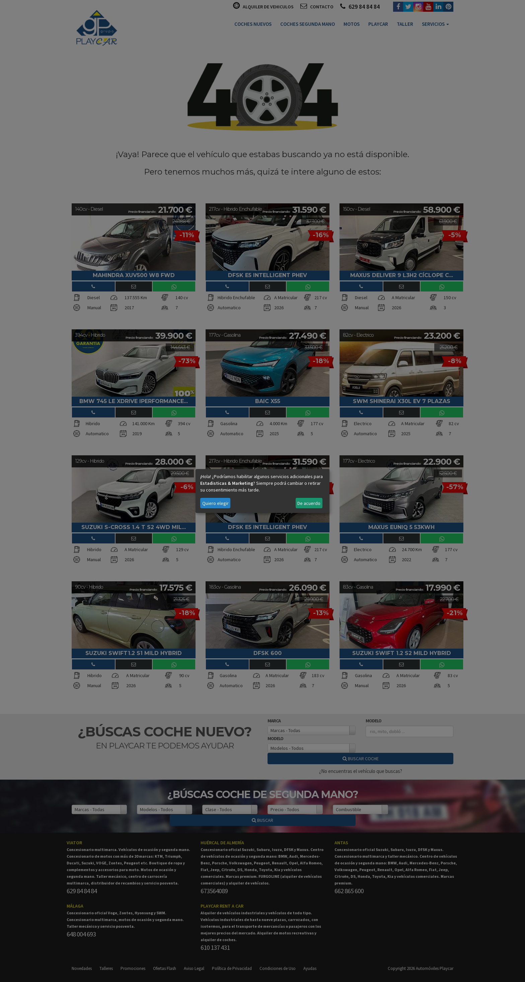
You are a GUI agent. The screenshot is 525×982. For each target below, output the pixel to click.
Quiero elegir (215, 503)
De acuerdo (308, 503)
